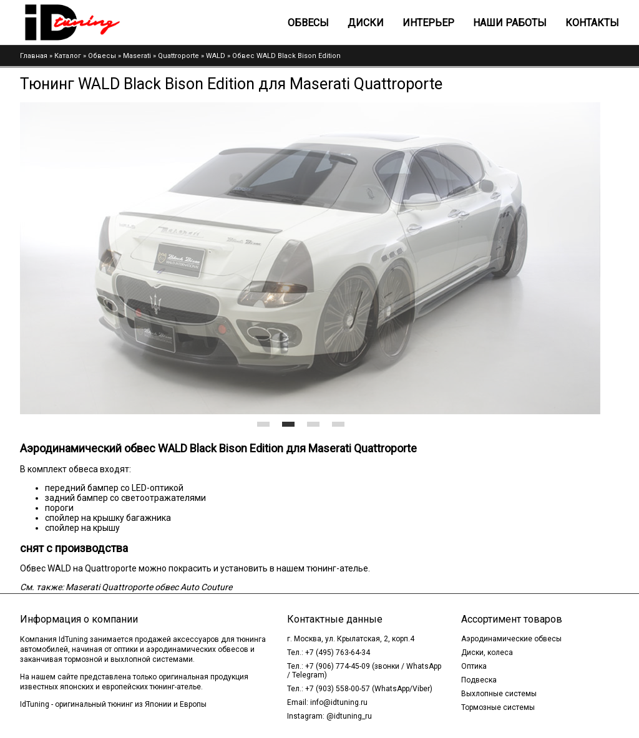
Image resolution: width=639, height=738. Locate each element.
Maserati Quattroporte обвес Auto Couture (149, 587)
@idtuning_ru (349, 716)
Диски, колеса (487, 652)
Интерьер (428, 23)
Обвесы (308, 23)
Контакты (592, 23)
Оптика (474, 666)
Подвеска (479, 680)
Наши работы (510, 23)
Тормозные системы (498, 707)
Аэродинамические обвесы (511, 638)
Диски (366, 23)
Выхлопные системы (499, 693)
